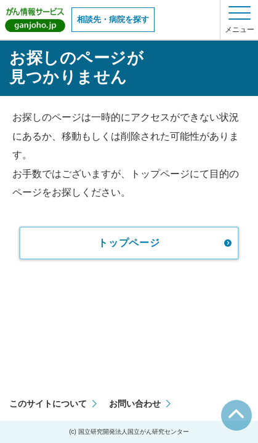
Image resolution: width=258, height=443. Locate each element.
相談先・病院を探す (113, 19)
